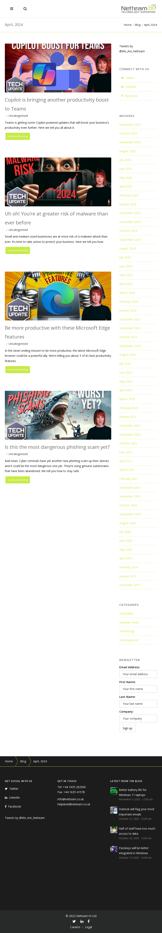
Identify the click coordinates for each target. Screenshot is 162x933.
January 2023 (127, 417)
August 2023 (127, 355)
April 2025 (125, 186)
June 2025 (125, 169)
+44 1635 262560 (74, 787)
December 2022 (129, 425)
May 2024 (125, 275)
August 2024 (127, 248)
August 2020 (127, 523)
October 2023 (128, 337)
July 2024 (125, 257)
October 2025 (128, 133)
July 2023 (125, 363)
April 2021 (125, 461)
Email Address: (129, 667)
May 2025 (125, 178)
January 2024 (127, 310)
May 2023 (125, 381)
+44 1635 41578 (74, 792)
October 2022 (128, 443)
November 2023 (130, 328)
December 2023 (129, 319)
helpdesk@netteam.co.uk (73, 804)
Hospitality (126, 613)
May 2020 (125, 550)
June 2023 (125, 372)
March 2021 (127, 470)
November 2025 (130, 124)
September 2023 (130, 346)
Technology (127, 631)
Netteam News (129, 622)
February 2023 (128, 408)
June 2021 (125, 452)
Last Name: (127, 697)
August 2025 (127, 151)
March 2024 (127, 293)
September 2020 (130, 514)
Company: (126, 711)
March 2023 (127, 399)
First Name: (127, 682)
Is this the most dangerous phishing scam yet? (57, 446)
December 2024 (129, 213)
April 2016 (125, 558)
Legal (88, 927)
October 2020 (128, 505)
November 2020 (130, 496)
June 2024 (125, 266)
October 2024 (128, 231)
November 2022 (130, 434)
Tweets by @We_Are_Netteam (25, 818)
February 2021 (128, 479)
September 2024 (130, 240)
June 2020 (125, 541)
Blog (138, 25)
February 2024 (128, 301)
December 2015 (129, 585)
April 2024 (125, 284)
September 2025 (130, 142)
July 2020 (125, 532)
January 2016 (127, 576)
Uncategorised (18, 116)
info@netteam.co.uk (70, 799)
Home (128, 25)
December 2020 (129, 488)
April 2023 (125, 390)
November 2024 (130, 222)
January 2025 (127, 204)
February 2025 (128, 195)
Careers (75, 927)
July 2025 (125, 160)
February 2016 (128, 567)
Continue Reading (18, 136)
